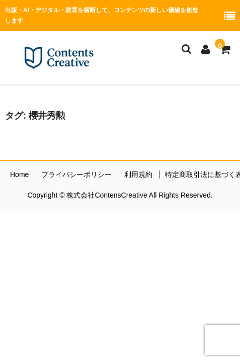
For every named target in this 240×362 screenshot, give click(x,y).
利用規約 (138, 174)
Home (19, 174)
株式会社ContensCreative (107, 195)
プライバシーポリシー (76, 174)
